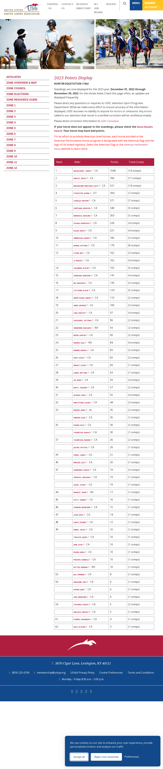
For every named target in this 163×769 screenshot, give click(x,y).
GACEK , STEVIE (83, 540)
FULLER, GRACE (83, 249)
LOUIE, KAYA (81, 575)
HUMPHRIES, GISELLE (86, 520)
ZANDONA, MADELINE (87, 296)
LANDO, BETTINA (84, 414)
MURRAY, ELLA (83, 382)
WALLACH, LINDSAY (86, 678)
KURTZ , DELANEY (84, 430)
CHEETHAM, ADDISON (87, 218)
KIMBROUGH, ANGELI (87, 257)
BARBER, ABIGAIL (84, 390)
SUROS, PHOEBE (83, 583)
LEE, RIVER (80, 422)
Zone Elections (17, 94)
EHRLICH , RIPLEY (84, 182)
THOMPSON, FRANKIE (87, 485)
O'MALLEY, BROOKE (86, 210)
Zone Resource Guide (21, 99)
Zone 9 (11, 151)
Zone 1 (11, 105)
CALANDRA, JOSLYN (86, 288)
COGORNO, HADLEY (86, 670)
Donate (111, 4)
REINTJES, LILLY (83, 512)
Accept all (79, 757)
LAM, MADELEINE (84, 662)
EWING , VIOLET (83, 591)
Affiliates (13, 77)
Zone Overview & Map (21, 82)
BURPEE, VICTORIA (85, 265)
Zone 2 (11, 111)
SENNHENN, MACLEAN (88, 363)
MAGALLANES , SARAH (87, 171)
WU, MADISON (83, 308)
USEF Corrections (111, 121)
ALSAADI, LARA (83, 438)
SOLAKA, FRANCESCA (87, 241)
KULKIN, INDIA (83, 615)
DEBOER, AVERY (83, 453)
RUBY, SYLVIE (82, 398)
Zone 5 (11, 128)
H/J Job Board (98, 8)
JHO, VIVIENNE (82, 639)
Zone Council (16, 88)
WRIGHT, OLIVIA (84, 406)
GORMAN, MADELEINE (87, 564)
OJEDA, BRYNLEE (83, 335)
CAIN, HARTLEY (83, 343)
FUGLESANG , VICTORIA (88, 351)
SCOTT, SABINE (83, 556)
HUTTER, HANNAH (85, 631)
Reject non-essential (106, 757)
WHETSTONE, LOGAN (87, 446)
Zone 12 (11, 168)
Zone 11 (11, 162)
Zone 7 (11, 139)
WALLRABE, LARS (84, 646)
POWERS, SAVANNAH (87, 686)
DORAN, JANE (82, 654)
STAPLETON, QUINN (86, 202)
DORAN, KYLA (82, 469)
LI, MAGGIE (80, 281)
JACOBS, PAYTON (84, 497)
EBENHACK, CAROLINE (87, 229)
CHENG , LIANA (83, 505)
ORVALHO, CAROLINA (87, 528)
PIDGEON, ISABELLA (86, 623)
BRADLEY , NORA (84, 548)
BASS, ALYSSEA (83, 694)
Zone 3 (11, 116)
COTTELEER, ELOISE (85, 316)
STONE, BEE (81, 273)
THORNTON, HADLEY (87, 477)
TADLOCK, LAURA (85, 599)
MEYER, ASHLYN (83, 374)
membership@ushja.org (51, 740)
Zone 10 (11, 156)
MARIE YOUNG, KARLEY (88, 324)
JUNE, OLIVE (81, 607)
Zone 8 (11, 145)
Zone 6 (11, 133)
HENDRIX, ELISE (83, 461)
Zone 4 (11, 122)
